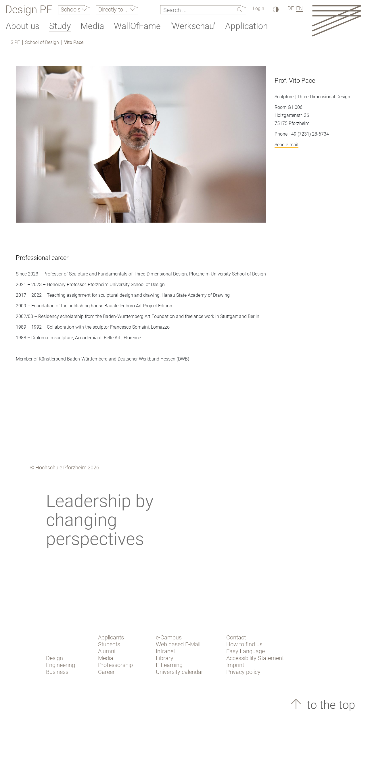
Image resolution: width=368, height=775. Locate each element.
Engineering (60, 665)
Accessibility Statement (255, 658)
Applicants (111, 637)
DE (291, 8)
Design (54, 658)
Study (60, 26)
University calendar (179, 671)
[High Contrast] (275, 9)
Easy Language (245, 651)
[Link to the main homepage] (336, 20)
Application (246, 26)
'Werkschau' (192, 26)
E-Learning (169, 665)
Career (106, 671)
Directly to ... (114, 9)
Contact (236, 637)
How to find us (244, 644)
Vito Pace (73, 42)
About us (22, 26)
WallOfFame (137, 26)
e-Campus (169, 637)
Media (92, 26)
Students (109, 644)
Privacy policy (243, 671)
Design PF (28, 9)
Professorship (115, 665)
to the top (329, 705)
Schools (71, 9)
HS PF (13, 42)
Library (164, 658)
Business (57, 671)
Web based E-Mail (178, 644)
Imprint (235, 665)
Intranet (165, 651)
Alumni (106, 651)
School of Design (42, 42)
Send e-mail (286, 144)
